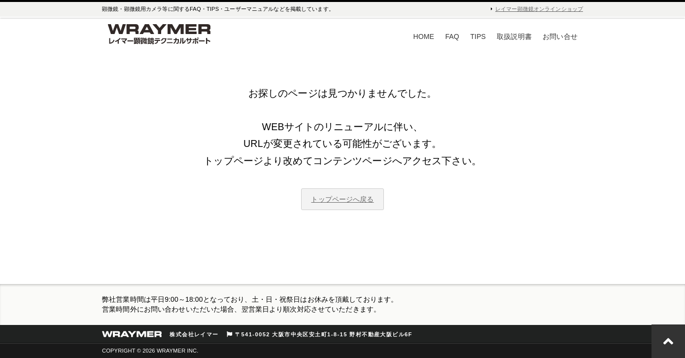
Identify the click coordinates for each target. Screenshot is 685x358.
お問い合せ (560, 36)
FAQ (452, 36)
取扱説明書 (514, 36)
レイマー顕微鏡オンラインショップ (539, 9)
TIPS (478, 36)
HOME (424, 36)
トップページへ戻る (342, 199)
